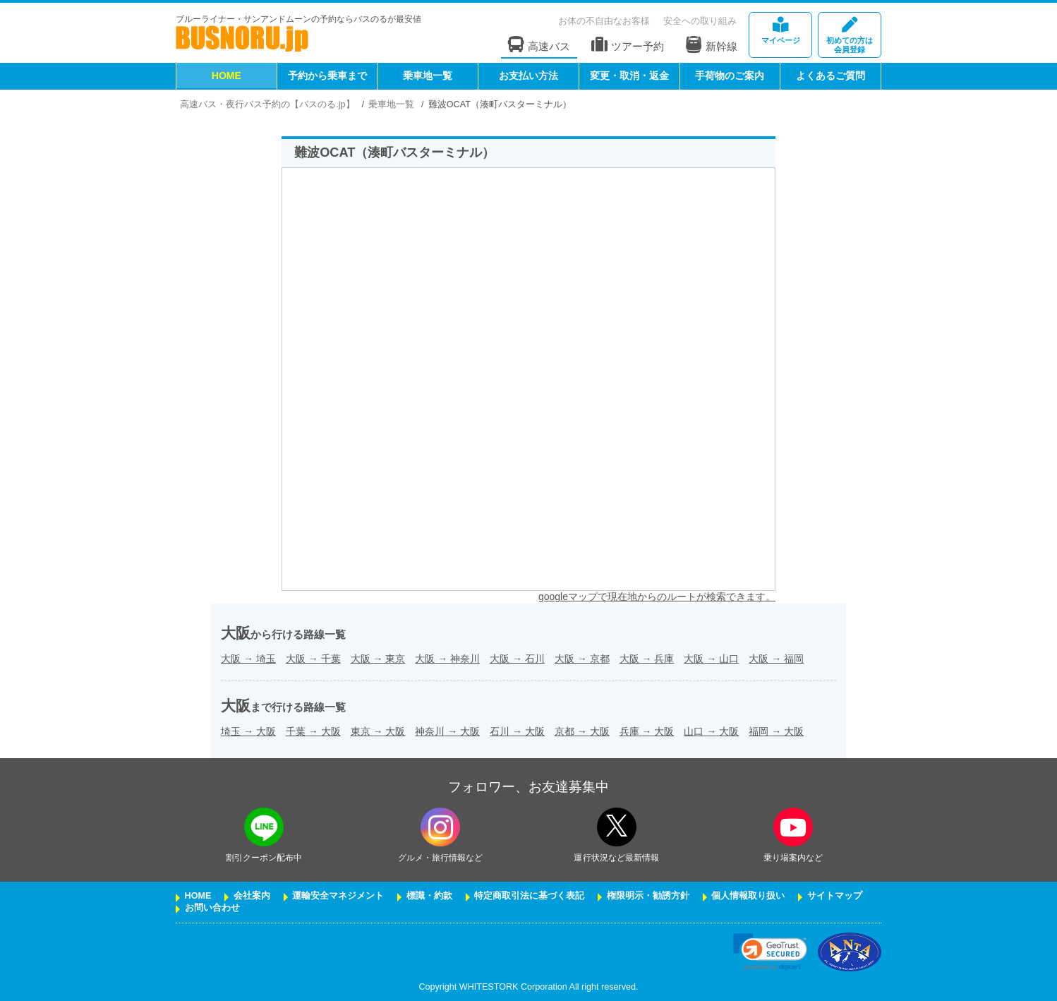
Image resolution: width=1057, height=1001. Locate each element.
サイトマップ (834, 896)
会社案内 (252, 896)
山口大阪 (711, 731)
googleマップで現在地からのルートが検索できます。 (656, 596)
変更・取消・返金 (629, 75)
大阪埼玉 (248, 658)
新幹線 (711, 44)
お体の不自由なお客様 (604, 21)
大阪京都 (582, 658)
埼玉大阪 (248, 731)
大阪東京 (378, 658)
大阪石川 (517, 658)
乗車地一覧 (427, 75)
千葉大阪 (313, 731)
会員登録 (850, 35)
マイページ (780, 30)
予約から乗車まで (327, 75)
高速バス (539, 45)
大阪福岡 (776, 658)
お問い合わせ (212, 908)
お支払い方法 (528, 75)
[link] (770, 952)
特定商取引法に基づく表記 (529, 896)
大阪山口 (711, 658)
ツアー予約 (627, 45)
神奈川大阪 (447, 731)
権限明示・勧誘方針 (648, 896)
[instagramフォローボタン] (440, 827)
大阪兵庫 (647, 658)
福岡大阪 (776, 731)
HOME (226, 75)
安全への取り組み (700, 21)
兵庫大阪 (647, 731)
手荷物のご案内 (729, 75)
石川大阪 (517, 731)
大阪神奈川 (447, 658)
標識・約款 (429, 896)
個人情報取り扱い (748, 896)
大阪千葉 (313, 658)
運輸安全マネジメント (338, 896)
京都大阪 (582, 731)
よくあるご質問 (830, 75)
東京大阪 (378, 731)
